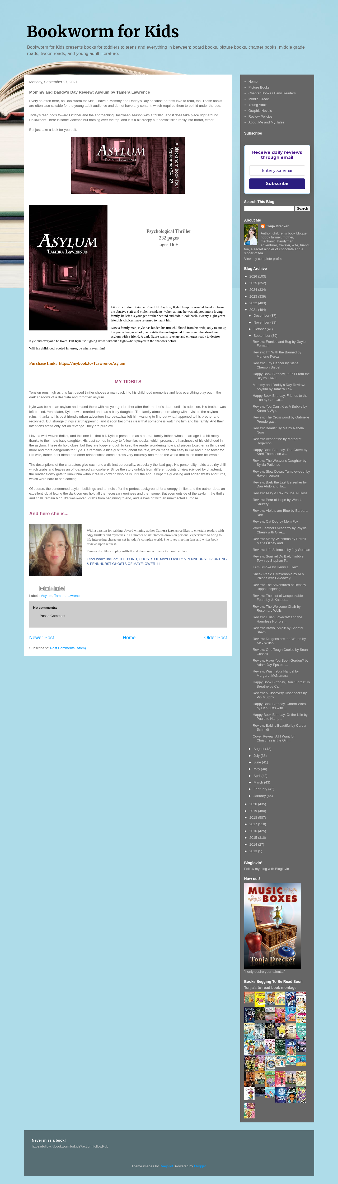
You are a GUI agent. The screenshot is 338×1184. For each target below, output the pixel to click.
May (257, 769)
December (261, 315)
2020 (254, 804)
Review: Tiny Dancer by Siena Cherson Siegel (275, 365)
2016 (254, 831)
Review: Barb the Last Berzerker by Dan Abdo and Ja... (280, 484)
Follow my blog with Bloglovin (266, 869)
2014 (254, 844)
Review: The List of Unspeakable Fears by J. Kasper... (278, 598)
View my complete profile (263, 259)
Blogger (200, 1166)
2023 (254, 296)
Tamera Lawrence (67, 596)
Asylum (46, 596)
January (260, 796)
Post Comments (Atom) (68, 648)
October (260, 329)
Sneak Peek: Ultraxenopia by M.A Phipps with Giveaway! (278, 576)
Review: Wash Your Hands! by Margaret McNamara (276, 673)
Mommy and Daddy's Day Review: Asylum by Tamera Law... (279, 387)
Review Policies (260, 116)
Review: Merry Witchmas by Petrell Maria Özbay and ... (279, 541)
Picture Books (259, 87)
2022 (254, 303)
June (257, 762)
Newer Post (41, 637)
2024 (254, 290)
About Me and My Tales (266, 122)
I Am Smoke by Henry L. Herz (275, 567)
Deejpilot (166, 1166)
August (259, 749)
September (262, 336)
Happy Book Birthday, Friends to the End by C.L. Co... (280, 398)
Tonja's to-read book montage (270, 987)
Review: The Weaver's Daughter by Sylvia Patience (280, 463)
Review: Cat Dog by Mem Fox (275, 521)
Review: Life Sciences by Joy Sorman (281, 550)
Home (129, 637)
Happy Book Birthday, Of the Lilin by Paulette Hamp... (280, 717)
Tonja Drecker (277, 226)
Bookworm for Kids (103, 32)
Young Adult (257, 105)
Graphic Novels (260, 111)
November (261, 322)
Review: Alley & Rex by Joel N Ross (280, 493)
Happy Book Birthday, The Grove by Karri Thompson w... (280, 452)
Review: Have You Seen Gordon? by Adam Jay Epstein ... (280, 662)
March (258, 782)
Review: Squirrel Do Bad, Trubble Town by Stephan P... (278, 558)
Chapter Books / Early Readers (272, 93)
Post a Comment (52, 616)
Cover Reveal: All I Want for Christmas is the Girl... (274, 738)
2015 (254, 838)
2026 (254, 276)
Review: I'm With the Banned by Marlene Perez (277, 354)
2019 (254, 811)
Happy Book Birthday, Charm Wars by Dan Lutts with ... (279, 706)
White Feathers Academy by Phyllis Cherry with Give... (280, 530)
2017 (254, 824)
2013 (254, 851)
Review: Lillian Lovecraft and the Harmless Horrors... (277, 619)
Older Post (215, 637)
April (257, 776)
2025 (254, 283)
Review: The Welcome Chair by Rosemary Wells (277, 609)
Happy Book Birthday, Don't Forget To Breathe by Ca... (281, 684)
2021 (254, 310)
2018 (254, 817)
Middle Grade (258, 99)
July (257, 756)
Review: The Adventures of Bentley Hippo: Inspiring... (279, 587)
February (260, 789)
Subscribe (277, 183)
